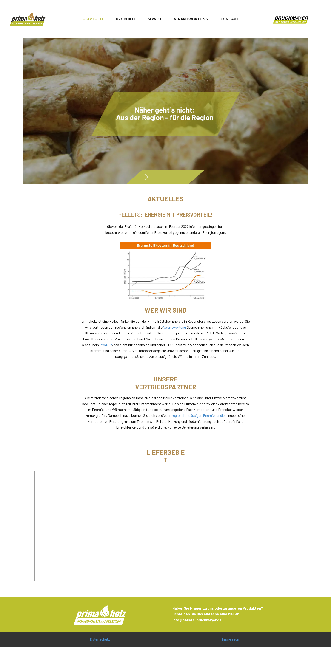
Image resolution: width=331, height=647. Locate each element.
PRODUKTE (126, 19)
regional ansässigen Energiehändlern (200, 415)
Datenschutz (100, 639)
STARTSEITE (93, 19)
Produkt (106, 344)
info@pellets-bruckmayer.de (197, 620)
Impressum (231, 639)
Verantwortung (174, 327)
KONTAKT (229, 19)
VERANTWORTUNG (191, 19)
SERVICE (155, 19)
